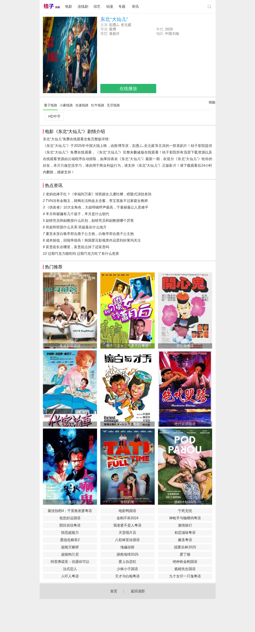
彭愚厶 (114, 25)
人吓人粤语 (70, 576)
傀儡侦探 (127, 547)
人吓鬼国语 (70, 502)
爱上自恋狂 (127, 562)
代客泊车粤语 (70, 424)
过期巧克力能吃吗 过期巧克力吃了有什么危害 (83, 253)
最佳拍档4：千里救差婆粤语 (70, 511)
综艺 (97, 6)
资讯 (135, 6)
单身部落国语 (70, 346)
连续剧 (83, 6)
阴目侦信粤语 (70, 525)
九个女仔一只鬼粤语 (185, 576)
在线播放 (128, 88)
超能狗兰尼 (70, 554)
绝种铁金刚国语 (185, 562)
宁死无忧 (185, 511)
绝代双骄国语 (185, 424)
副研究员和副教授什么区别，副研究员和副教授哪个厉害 (90, 220)
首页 (113, 591)
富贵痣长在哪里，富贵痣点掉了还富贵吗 (77, 247)
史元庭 (126, 25)
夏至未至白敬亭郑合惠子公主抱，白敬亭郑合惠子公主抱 (90, 234)
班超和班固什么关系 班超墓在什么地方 (76, 227)
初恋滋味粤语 (185, 532)
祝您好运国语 (70, 518)
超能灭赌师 (70, 547)
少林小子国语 (127, 569)
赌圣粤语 (185, 540)
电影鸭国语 (127, 511)
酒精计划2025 (185, 502)
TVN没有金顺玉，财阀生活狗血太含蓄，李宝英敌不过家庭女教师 (97, 201)
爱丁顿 (185, 554)
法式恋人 (70, 569)
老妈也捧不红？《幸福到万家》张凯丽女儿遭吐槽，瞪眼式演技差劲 (98, 194)
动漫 (109, 6)
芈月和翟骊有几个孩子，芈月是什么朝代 (77, 214)
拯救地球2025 (128, 554)
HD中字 (54, 116)
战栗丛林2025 (185, 547)
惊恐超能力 (70, 532)
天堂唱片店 (127, 532)
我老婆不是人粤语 (127, 525)
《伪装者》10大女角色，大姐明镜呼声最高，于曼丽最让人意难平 (97, 207)
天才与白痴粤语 (127, 424)
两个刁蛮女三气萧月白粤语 (127, 346)
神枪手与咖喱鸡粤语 (185, 518)
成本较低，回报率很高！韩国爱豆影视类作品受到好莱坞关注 (93, 240)
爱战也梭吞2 (70, 540)
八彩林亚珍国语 (127, 540)
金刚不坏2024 (128, 518)
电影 (68, 6)
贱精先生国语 (185, 569)
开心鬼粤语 (185, 346)
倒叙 (212, 103)
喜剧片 (114, 33)
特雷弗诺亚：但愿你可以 (70, 562)
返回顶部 (138, 591)
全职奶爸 (127, 502)
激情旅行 (185, 525)
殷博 (112, 29)
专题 (122, 6)
